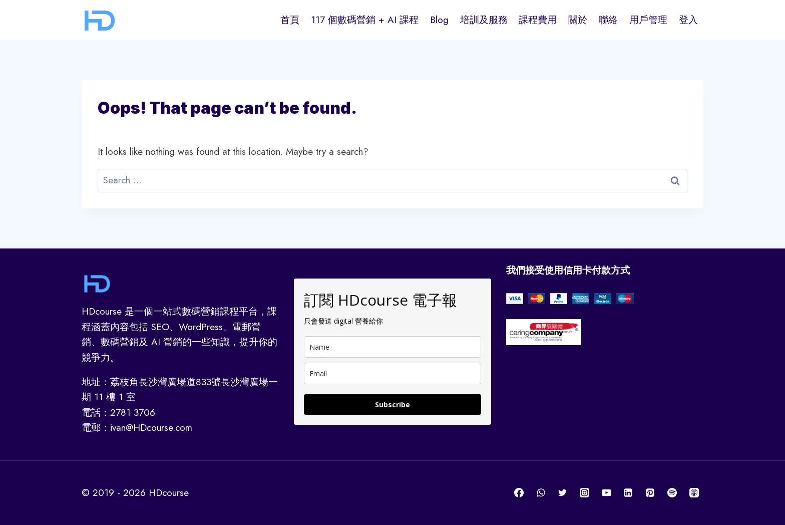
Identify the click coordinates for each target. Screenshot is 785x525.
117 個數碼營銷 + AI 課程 (365, 20)
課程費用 (538, 20)
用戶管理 (648, 20)
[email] (392, 373)
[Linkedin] (628, 492)
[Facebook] (519, 492)
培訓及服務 (484, 20)
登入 (688, 20)
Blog (439, 20)
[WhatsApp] (540, 492)
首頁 (289, 20)
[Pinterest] (650, 492)
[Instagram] (584, 492)
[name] (392, 347)
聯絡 (608, 20)
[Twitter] (562, 492)
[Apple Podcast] (693, 492)
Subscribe (392, 404)
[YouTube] (606, 492)
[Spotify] (671, 492)
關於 (577, 20)
